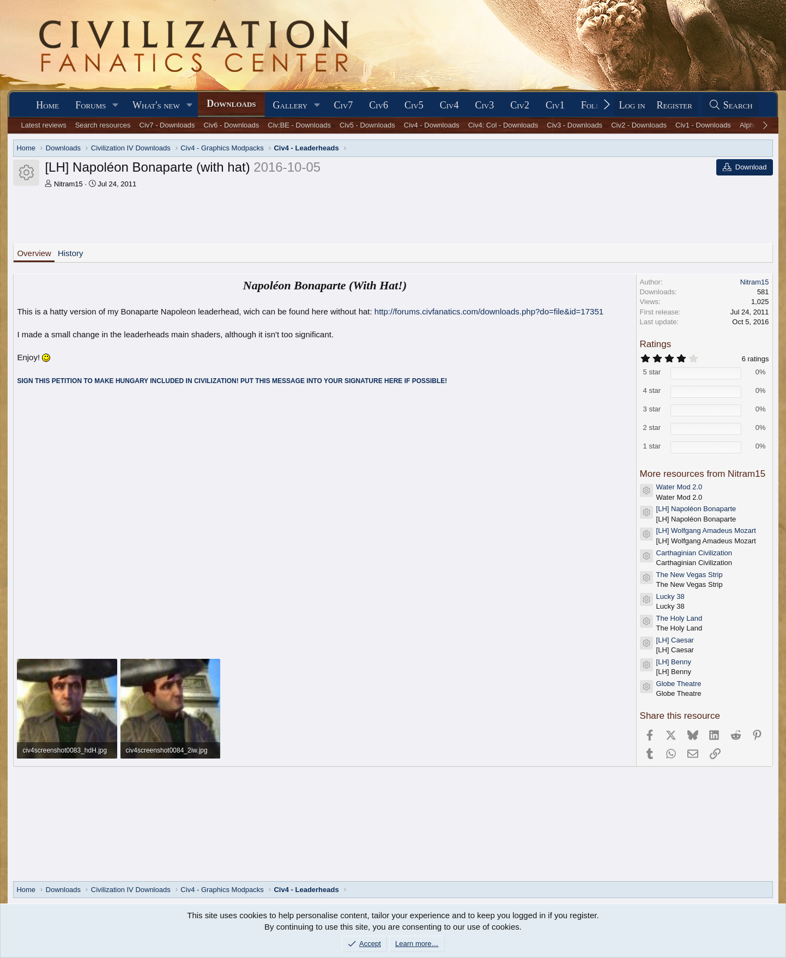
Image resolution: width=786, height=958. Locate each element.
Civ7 (343, 105)
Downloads (231, 103)
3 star (652, 409)
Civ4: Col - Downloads (503, 125)
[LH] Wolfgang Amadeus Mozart (706, 530)
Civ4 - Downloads (431, 125)
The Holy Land (679, 618)
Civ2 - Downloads (639, 125)
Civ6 (378, 105)
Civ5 (414, 105)
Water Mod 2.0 (679, 487)
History (70, 253)
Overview (34, 253)
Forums (90, 105)
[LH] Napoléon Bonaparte (696, 509)
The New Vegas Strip (689, 575)
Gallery (290, 105)
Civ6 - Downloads (231, 125)
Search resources (103, 125)
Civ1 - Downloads (703, 125)
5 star (652, 372)
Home (47, 105)
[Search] (730, 105)
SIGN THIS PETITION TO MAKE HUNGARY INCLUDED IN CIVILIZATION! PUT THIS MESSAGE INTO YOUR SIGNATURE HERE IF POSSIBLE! (232, 381)
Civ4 (449, 105)
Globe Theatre (679, 684)
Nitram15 (68, 184)
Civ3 (484, 105)
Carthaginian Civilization (694, 553)
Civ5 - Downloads (367, 125)
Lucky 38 (670, 596)
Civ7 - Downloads (167, 125)
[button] (115, 105)
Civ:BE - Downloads (299, 125)
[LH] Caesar (675, 640)
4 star (652, 390)
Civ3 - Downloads (574, 125)
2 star (652, 427)
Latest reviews (43, 125)
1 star (652, 446)
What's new (156, 105)
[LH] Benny (673, 662)
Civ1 (555, 105)
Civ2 (519, 105)
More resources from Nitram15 (703, 474)
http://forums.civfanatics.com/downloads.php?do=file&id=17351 (488, 311)
